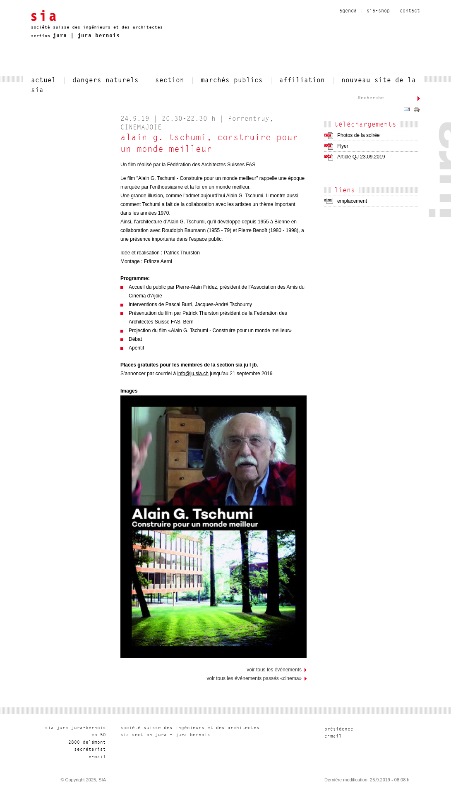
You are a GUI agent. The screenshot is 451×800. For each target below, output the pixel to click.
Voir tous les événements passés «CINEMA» (254, 678)
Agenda (348, 11)
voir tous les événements (274, 670)
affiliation (302, 80)
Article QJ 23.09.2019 (361, 157)
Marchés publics (232, 80)
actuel (43, 80)
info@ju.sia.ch (193, 373)
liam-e (97, 757)
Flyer (342, 146)
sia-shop (378, 11)
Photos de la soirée (358, 135)
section (169, 80)
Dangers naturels (105, 80)
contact (410, 11)
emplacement (352, 201)
